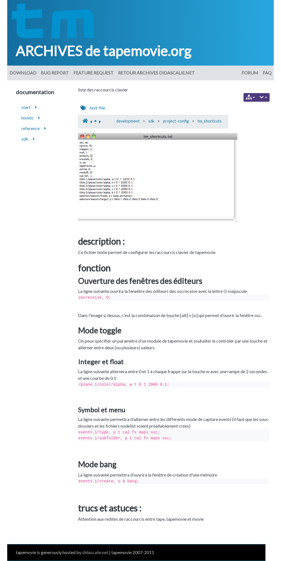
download (22, 72)
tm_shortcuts (209, 121)
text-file (97, 107)
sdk (151, 121)
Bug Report (55, 72)
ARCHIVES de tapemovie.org (103, 51)
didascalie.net (95, 552)
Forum (250, 72)
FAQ (267, 72)
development (128, 121)
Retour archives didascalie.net (156, 72)
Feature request (93, 72)
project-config (176, 121)
